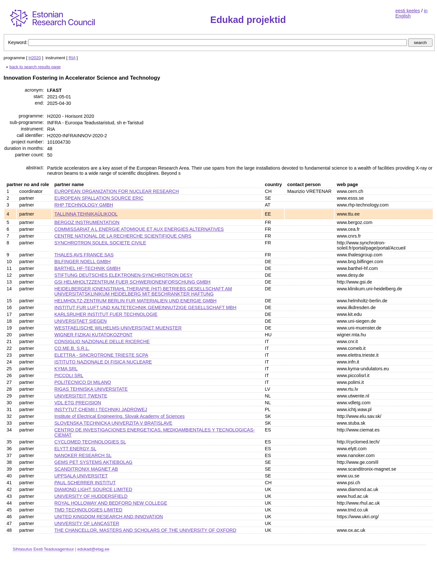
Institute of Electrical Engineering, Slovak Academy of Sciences (119, 416)
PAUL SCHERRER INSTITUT (85, 482)
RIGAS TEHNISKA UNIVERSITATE (91, 389)
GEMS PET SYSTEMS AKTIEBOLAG (93, 462)
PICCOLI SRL (69, 375)
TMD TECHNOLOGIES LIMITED (88, 509)
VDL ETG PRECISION (77, 402)
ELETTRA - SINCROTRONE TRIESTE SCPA (101, 355)
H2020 (35, 57)
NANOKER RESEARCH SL (83, 455)
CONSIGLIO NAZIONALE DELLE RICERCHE (102, 341)
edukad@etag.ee (93, 549)
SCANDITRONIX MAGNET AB (86, 469)
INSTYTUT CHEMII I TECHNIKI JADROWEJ (100, 409)
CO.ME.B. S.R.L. (72, 348)
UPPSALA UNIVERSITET (81, 475)
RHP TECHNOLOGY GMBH (83, 204)
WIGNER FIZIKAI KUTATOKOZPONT (93, 334)
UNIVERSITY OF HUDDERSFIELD (91, 496)
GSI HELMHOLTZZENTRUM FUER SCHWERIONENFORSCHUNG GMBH (132, 282)
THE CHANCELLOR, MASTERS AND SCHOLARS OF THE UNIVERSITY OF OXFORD (145, 530)
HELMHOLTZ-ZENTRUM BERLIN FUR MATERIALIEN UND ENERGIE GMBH (135, 300)
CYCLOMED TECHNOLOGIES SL (90, 441)
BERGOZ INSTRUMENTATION (87, 222)
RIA (72, 57)
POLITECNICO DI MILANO (82, 382)
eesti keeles (408, 10)
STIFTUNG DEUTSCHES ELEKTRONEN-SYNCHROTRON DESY (123, 275)
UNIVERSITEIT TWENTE (80, 395)
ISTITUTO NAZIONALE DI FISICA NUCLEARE (103, 361)
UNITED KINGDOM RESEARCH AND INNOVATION (108, 516)
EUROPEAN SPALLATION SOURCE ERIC (99, 198)
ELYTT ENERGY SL (75, 448)
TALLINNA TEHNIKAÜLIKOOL (86, 214)
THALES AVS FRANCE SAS (84, 254)
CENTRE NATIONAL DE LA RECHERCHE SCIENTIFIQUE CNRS (122, 236)
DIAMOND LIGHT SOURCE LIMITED (93, 489)
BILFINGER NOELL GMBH (82, 261)
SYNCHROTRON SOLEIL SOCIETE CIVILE (100, 242)
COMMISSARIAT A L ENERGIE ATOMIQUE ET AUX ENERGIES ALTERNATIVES (139, 229)
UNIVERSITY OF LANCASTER (86, 523)
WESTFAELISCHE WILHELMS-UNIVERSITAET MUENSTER (118, 327)
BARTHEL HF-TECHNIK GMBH (87, 268)
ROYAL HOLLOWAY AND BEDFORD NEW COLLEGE (110, 503)
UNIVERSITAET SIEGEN (80, 321)
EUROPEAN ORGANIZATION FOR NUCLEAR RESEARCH (116, 191)
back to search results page (35, 66)
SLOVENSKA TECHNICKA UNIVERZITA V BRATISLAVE (113, 423)
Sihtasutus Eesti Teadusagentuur (43, 549)
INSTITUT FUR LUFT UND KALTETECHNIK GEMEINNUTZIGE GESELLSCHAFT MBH (145, 307)
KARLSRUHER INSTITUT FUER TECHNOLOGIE (106, 314)
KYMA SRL (66, 368)
